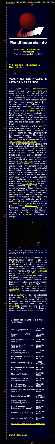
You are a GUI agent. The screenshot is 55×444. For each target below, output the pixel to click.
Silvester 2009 (31, 205)
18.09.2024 (14, 306)
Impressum (19, 50)
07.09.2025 (22, 295)
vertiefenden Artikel (37, 111)
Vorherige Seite (16, 65)
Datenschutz (28, 52)
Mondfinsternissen (39, 89)
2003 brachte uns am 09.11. (23, 142)
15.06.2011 (42, 271)
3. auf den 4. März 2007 (28, 191)
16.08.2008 (27, 214)
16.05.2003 (42, 126)
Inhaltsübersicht (33, 65)
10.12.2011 (31, 273)
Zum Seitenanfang (18, 435)
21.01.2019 (14, 288)
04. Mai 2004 (26, 161)
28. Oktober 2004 (29, 183)
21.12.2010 (14, 262)
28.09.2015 (14, 286)
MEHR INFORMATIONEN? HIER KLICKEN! (28, 424)
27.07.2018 (31, 286)
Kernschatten (37, 148)
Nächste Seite (15, 67)
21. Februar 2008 (17, 203)
